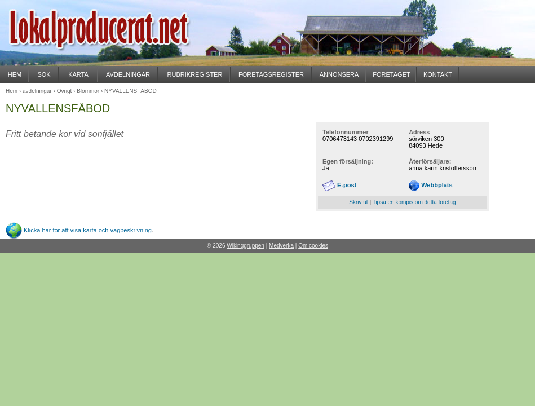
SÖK (43, 74)
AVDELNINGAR (128, 74)
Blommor (88, 91)
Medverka (281, 245)
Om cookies (313, 245)
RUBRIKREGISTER (195, 74)
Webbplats (436, 185)
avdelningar (37, 91)
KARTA (78, 74)
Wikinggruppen (245, 245)
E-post (346, 185)
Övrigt (64, 91)
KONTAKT (437, 74)
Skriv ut (358, 202)
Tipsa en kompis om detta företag (414, 202)
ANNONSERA (339, 74)
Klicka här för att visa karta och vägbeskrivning (88, 230)
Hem (11, 91)
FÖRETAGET (391, 74)
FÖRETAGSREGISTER (271, 74)
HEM (14, 74)
